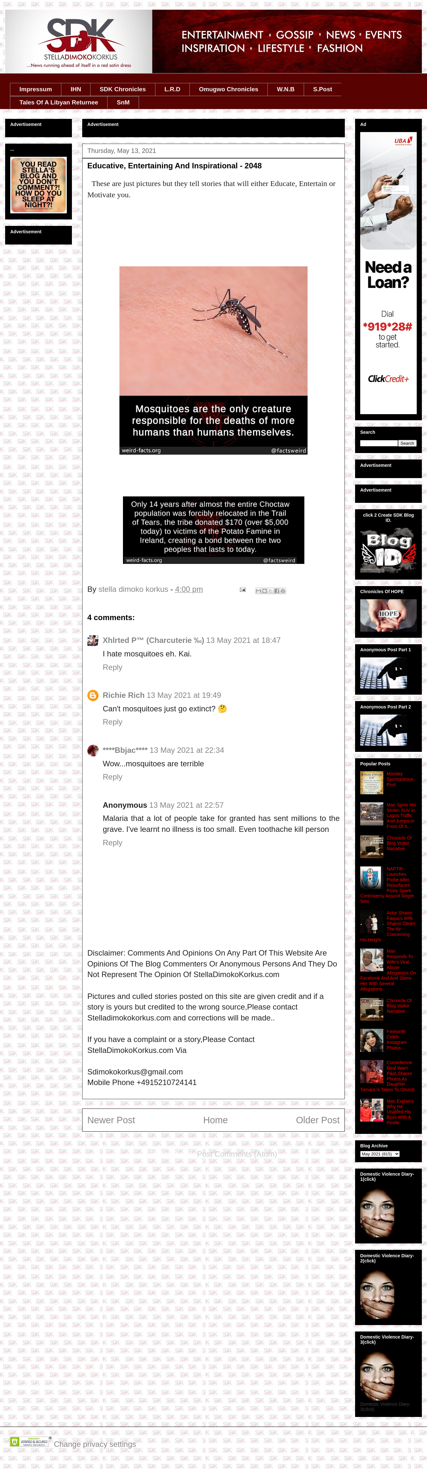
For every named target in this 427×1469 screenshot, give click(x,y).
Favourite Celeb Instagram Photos (397, 1039)
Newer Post (111, 1120)
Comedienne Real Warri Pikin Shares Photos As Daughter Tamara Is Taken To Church (387, 1076)
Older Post (318, 1120)
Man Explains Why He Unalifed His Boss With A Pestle (400, 1112)
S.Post (322, 89)
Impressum (36, 89)
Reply (112, 667)
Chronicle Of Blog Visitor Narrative (399, 843)
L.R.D (172, 89)
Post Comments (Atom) (237, 1154)
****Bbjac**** (125, 750)
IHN (76, 89)
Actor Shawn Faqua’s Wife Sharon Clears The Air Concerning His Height (387, 926)
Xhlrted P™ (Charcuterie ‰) (153, 640)
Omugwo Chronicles (228, 89)
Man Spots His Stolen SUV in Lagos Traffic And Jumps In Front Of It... (401, 815)
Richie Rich (124, 695)
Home (215, 1120)
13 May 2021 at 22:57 (186, 805)
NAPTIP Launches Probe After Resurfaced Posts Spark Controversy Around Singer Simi (387, 885)
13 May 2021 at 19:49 (184, 695)
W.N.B (286, 89)
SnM (123, 102)
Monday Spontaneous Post (400, 779)
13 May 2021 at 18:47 (243, 640)
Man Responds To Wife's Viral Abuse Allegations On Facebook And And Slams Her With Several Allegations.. (388, 970)
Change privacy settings (95, 1444)
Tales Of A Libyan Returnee (59, 102)
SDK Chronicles (123, 89)
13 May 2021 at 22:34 (187, 750)
